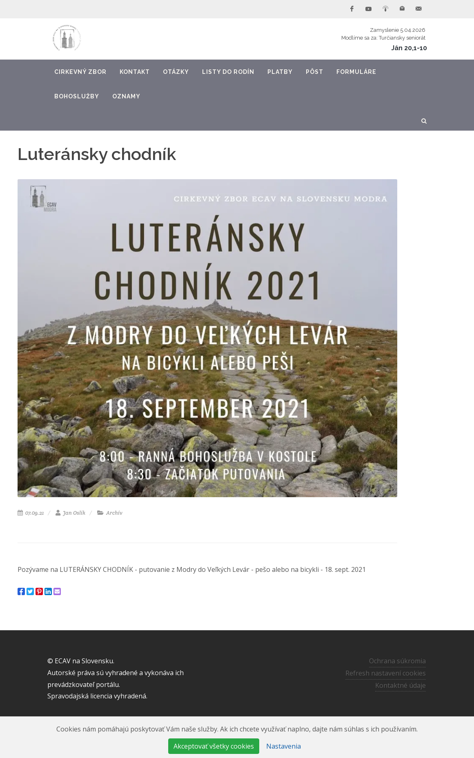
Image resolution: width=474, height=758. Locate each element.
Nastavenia (283, 746)
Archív (109, 512)
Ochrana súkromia (397, 660)
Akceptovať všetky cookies (214, 746)
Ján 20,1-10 (409, 48)
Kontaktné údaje (400, 685)
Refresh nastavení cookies (385, 673)
